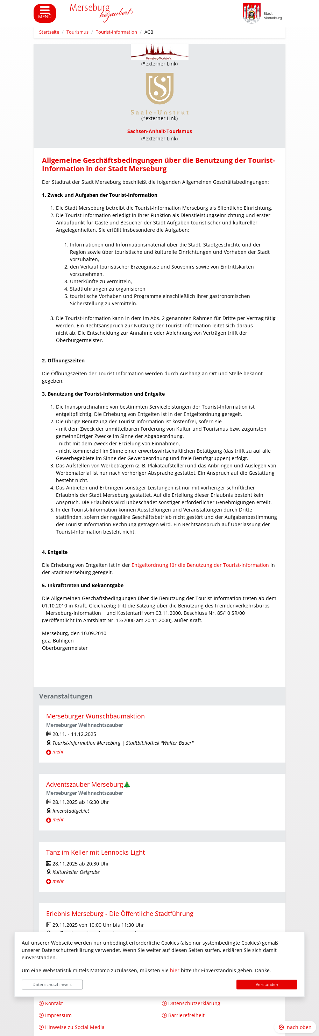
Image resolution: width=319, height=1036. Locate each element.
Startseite (49, 32)
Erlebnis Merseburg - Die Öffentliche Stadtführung (119, 913)
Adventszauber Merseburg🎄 (88, 784)
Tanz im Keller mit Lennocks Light (95, 852)
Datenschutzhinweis (52, 984)
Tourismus (77, 32)
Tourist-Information (116, 32)
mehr (58, 751)
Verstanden (267, 984)
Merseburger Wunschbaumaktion (95, 716)
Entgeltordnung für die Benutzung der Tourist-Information (200, 565)
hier (174, 970)
